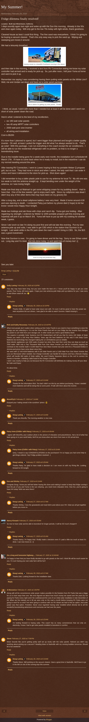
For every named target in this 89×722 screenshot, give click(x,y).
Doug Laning (18, 306)
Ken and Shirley (13, 481)
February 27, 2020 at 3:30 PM (28, 590)
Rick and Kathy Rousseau (17, 325)
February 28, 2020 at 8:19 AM (37, 659)
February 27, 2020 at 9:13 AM (37, 380)
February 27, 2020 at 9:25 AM (37, 462)
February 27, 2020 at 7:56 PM (23, 638)
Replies (12, 301)
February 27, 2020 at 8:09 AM (43, 431)
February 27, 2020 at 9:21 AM (37, 536)
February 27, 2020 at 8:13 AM (31, 481)
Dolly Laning (12, 285)
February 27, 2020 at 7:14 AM (27, 399)
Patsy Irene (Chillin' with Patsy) (19, 431)
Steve (9, 638)
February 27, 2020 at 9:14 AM (37, 415)
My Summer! (12, 7)
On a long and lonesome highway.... (21, 555)
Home (44, 711)
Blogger (49, 719)
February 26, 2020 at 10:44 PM (39, 325)
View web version (44, 715)
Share (4, 274)
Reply (9, 297)
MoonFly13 (11, 399)
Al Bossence (12, 590)
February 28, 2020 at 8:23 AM (37, 619)
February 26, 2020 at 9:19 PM (28, 285)
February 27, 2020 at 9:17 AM (37, 502)
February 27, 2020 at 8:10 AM (49, 449)
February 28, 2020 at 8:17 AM (37, 573)
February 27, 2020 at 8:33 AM (30, 521)
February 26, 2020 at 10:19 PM (37, 306)
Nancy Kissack (13, 521)
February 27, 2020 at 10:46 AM (47, 555)
